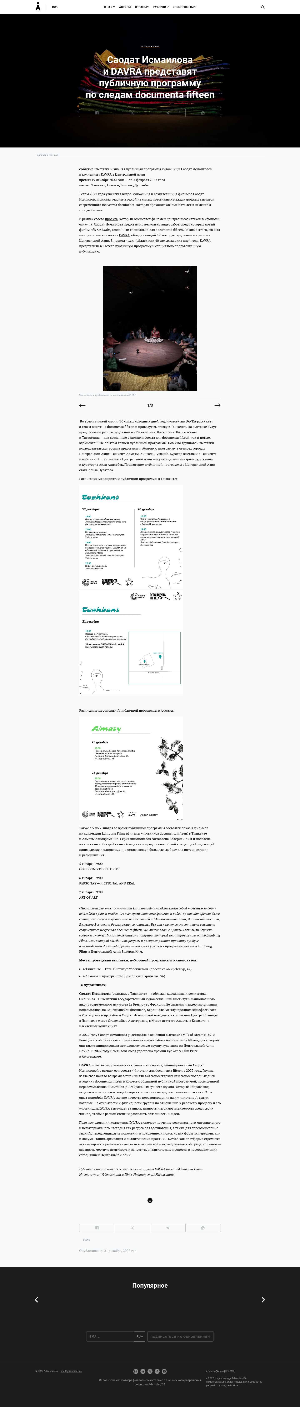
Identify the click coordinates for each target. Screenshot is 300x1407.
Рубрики (159, 7)
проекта (111, 219)
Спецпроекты (183, 7)
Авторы (125, 7)
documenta (126, 204)
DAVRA (124, 235)
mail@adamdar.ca (71, 1370)
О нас (108, 7)
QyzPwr (86, 1240)
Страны (141, 7)
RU (54, 7)
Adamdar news (150, 46)
